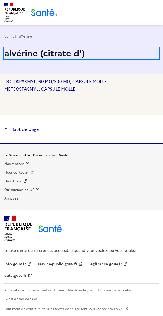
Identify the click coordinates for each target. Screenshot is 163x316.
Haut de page (24, 129)
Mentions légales (80, 290)
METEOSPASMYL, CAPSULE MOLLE (39, 89)
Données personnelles (115, 290)
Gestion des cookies (21, 299)
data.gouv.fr (15, 275)
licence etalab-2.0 (109, 309)
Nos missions (14, 163)
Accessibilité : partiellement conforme (34, 290)
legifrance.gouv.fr (105, 264)
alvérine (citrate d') (44, 53)
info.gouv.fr (15, 264)
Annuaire (11, 198)
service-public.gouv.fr (57, 264)
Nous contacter (16, 172)
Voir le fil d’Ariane (18, 36)
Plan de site (13, 181)
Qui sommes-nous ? (19, 189)
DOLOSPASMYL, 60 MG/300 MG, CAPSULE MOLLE (55, 81)
